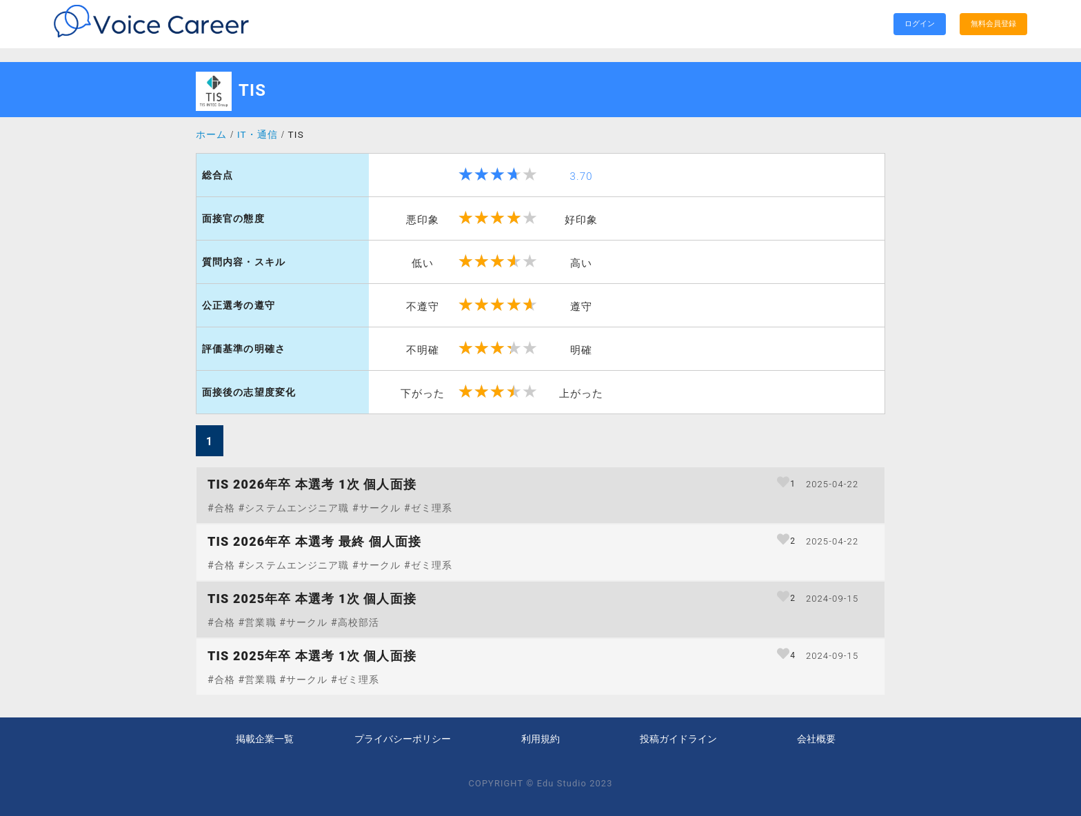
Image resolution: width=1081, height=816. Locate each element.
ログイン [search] (920, 23)
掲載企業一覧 (265, 739)
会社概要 (816, 739)
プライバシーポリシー (402, 739)
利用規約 (540, 739)
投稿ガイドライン (678, 739)
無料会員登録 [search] (993, 23)
